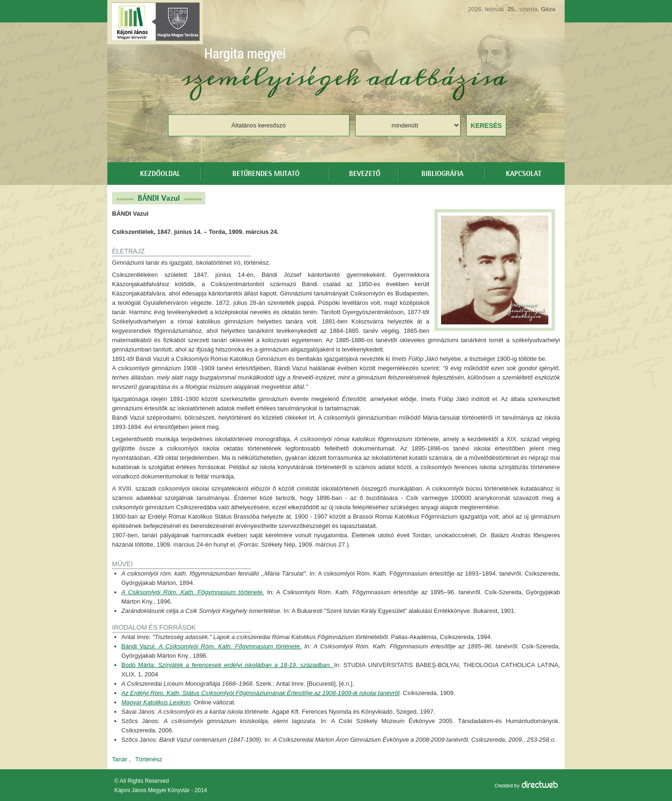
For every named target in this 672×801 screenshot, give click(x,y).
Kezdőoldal (160, 174)
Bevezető (364, 174)
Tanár (119, 759)
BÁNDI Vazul (159, 198)
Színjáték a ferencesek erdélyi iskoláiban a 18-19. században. (246, 664)
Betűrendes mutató (266, 174)
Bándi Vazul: (140, 646)
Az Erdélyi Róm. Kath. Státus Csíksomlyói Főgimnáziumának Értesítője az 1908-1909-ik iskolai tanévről (260, 692)
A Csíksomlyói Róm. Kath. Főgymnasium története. (230, 646)
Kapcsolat (523, 174)
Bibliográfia (442, 174)
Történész (148, 759)
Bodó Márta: (139, 664)
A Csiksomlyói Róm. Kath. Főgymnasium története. (192, 592)
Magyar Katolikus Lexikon (155, 702)
